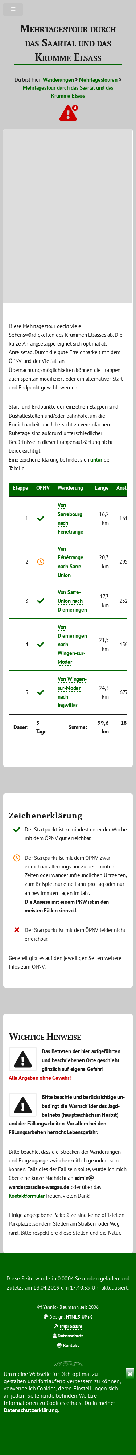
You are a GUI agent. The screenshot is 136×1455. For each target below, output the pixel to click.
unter (96, 459)
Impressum (71, 1326)
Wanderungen (58, 79)
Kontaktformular (27, 1195)
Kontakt (71, 1345)
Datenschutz (70, 1336)
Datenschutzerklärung (31, 1410)
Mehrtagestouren (98, 79)
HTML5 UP (76, 1317)
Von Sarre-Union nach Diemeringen (72, 601)
